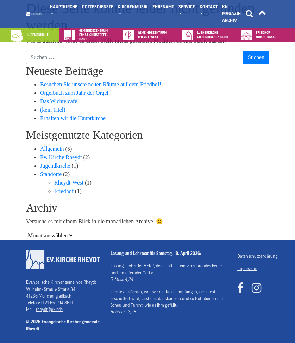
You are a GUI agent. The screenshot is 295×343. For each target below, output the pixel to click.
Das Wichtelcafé (58, 101)
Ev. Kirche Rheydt (61, 157)
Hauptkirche (63, 7)
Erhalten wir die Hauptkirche (73, 118)
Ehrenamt (163, 7)
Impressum (247, 269)
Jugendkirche (55, 166)
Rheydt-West (68, 183)
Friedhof (64, 191)
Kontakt (209, 7)
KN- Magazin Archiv (231, 14)
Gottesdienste (97, 7)
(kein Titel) (52, 110)
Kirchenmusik (133, 7)
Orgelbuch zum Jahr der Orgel (74, 93)
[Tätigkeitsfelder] (262, 14)
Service (186, 7)
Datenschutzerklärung (253, 256)
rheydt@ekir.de (49, 309)
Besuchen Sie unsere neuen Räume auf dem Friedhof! (100, 84)
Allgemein (52, 149)
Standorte (51, 174)
